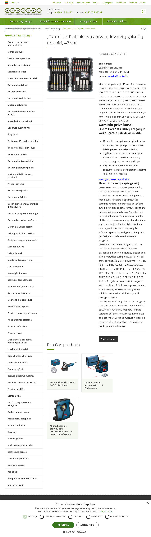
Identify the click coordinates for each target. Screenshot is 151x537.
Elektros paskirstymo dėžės (22, 313)
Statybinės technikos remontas (49, 21)
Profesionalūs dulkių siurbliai (23, 141)
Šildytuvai (13, 134)
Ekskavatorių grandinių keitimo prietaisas (20, 341)
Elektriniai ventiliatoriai (20, 226)
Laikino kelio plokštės (19, 58)
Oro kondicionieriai (18, 349)
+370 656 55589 (93, 12)
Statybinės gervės (17, 451)
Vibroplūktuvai (15, 51)
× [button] (148, 503)
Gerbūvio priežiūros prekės (22, 382)
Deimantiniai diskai (18, 362)
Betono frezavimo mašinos (22, 220)
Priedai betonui (16, 183)
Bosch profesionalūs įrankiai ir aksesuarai (79, 29)
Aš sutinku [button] (63, 525)
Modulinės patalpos (107, 21)
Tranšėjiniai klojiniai (133, 21)
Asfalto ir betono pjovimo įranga (21, 113)
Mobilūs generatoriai (19, 64)
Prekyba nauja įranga (18, 21)
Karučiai (12, 431)
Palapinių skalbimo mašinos (22, 478)
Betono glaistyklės (17, 84)
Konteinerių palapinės (19, 418)
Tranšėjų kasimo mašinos (21, 375)
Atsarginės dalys (81, 21)
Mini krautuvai (15, 485)
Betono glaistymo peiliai (21, 167)
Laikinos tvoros (16, 246)
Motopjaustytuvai (17, 104)
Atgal (144, 28)
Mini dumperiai (15, 266)
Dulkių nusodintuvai (18, 411)
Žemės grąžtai (15, 369)
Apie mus (57, 2)
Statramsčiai (14, 395)
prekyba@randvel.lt (117, 75)
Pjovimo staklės (16, 389)
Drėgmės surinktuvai (19, 127)
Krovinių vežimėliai (17, 326)
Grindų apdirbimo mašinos (22, 233)
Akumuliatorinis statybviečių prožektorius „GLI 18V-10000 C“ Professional (129, 386)
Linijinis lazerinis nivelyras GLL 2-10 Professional (93, 385)
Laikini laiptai (15, 253)
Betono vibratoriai (17, 91)
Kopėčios (12, 471)
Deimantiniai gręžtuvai (20, 299)
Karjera (96, 2)
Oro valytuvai (15, 332)
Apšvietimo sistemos (19, 293)
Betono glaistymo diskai (20, 160)
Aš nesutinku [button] (88, 525)
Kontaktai (133, 2)
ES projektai (107, 2)
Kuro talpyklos (15, 438)
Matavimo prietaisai (18, 458)
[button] (75, 531)
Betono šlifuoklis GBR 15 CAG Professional (61, 383)
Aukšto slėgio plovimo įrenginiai (19, 404)
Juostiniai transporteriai (20, 259)
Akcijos (143, 2)
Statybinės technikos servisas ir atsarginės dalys (23, 29)
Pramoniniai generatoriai (21, 286)
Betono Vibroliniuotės (19, 98)
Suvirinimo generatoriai (20, 445)
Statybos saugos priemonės (22, 239)
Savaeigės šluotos (17, 273)
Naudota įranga (16, 465)
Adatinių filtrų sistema (20, 319)
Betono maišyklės (17, 197)
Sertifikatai (121, 2)
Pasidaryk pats (83, 2)
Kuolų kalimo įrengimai (20, 121)
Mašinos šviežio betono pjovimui (20, 176)
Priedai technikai (17, 425)
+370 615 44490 (63, 12)
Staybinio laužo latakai (20, 279)
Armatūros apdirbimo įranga (23, 213)
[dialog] (75, 518)
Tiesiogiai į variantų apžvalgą (114, 179)
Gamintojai (69, 2)
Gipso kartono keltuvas (20, 355)
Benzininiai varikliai (18, 154)
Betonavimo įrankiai (18, 190)
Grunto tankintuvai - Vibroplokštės (18, 44)
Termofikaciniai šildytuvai (21, 147)
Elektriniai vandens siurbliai (22, 78)
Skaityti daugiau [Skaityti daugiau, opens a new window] (106, 511)
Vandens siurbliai (17, 71)
